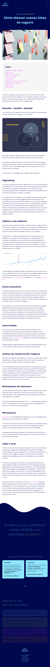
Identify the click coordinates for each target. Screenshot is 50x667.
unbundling (33, 482)
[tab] (24, 585)
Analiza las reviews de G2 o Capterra (16, 81)
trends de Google (17, 277)
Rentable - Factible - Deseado (14, 70)
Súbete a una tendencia (12, 74)
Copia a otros (9, 87)
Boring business (25, 658)
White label (25, 661)
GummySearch (17, 338)
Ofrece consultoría (10, 77)
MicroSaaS (25, 656)
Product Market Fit (25, 655)
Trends (33, 277)
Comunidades (9, 79)
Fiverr (29, 401)
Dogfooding (8, 72)
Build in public (25, 659)
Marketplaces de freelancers (13, 83)
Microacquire (9, 85)
